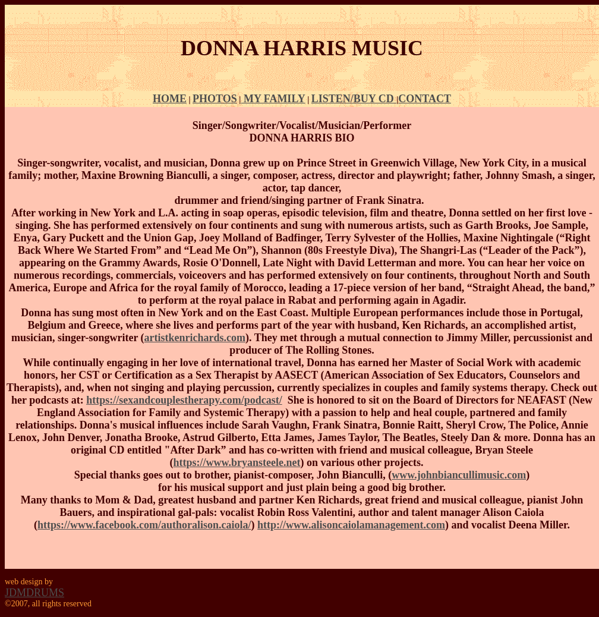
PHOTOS (215, 99)
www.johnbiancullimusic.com (459, 475)
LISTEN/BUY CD (353, 99)
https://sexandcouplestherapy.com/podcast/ (184, 400)
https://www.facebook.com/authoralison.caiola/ (144, 525)
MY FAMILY (273, 99)
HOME (170, 99)
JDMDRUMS (34, 593)
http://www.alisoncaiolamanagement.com (351, 525)
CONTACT (424, 99)
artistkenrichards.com (194, 338)
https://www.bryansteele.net (237, 462)
